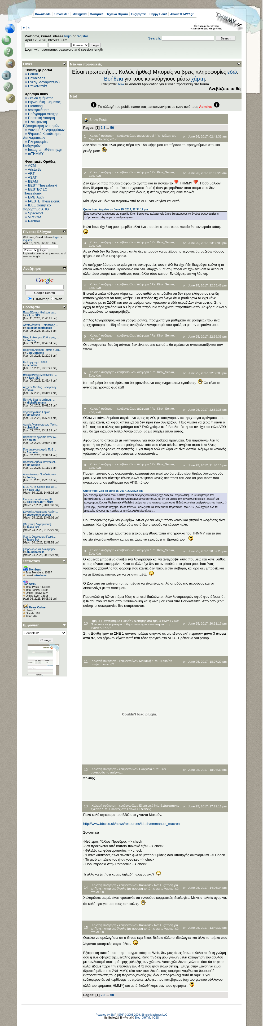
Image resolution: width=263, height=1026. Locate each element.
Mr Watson (33, 415)
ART (31, 173)
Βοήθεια (113, 79)
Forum (33, 74)
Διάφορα (143, 172)
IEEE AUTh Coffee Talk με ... (40, 486)
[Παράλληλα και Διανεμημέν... (40, 549)
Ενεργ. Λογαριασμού (44, 82)
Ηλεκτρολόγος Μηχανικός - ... (40, 374)
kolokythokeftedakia (39, 327)
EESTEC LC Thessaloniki (35, 191)
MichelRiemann (36, 402)
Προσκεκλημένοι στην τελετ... (40, 462)
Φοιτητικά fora (39, 110)
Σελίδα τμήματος (40, 98)
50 (112, 128)
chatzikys (32, 427)
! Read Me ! (61, 14)
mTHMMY (36, 154)
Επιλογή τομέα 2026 (35, 362)
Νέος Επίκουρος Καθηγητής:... (41, 337)
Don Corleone (35, 352)
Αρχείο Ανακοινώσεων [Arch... (40, 424)
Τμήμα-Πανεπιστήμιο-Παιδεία (111, 620)
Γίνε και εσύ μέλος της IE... (38, 499)
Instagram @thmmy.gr (45, 150)
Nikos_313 (33, 315)
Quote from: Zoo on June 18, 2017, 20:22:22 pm (113, 490)
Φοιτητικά (96, 14)
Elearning (35, 106)
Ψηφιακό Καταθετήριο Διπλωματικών (42, 136)
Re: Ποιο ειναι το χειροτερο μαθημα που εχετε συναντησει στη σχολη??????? (135, 624)
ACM (32, 165)
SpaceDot (35, 213)
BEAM (33, 181)
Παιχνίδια (145, 769)
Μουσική (145, 660)
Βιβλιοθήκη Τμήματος (44, 102)
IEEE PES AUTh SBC (40, 502)
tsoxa (30, 390)
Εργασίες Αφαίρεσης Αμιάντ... (40, 511)
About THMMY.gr (182, 14)
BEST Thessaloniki (42, 185)
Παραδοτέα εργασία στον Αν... (40, 437)
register (82, 36)
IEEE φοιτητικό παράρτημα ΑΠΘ (37, 207)
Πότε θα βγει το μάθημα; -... (39, 399)
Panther (34, 221)
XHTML (146, 1017)
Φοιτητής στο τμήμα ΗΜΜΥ (152, 620)
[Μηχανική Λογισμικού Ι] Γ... (39, 524)
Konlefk (31, 440)
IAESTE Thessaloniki (44, 201)
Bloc (137, 1017)
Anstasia (32, 452)
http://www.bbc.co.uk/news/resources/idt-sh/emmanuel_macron (131, 824)
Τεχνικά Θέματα (117, 14)
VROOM (34, 217)
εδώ (232, 72)
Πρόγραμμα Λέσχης (43, 114)
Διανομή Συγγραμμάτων (46, 130)
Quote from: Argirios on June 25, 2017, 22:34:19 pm (115, 209)
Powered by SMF (106, 1014)
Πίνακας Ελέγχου (37, 232)
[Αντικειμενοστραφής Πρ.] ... (39, 449)
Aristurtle (34, 169)
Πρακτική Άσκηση (41, 118)
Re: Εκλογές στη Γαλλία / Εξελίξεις (127, 809)
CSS (156, 1017)
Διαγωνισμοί (145, 135)
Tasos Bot (33, 527)
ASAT (32, 177)
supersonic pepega (39, 514)
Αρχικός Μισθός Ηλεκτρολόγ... (41, 387)
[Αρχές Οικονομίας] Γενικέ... (39, 536)
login (68, 36)
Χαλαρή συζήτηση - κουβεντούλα (112, 135)
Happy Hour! (158, 14)
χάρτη (198, 79)
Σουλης (31, 340)
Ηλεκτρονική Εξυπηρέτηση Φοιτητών (41, 124)
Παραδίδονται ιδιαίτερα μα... (39, 312)
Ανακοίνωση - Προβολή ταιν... (40, 474)
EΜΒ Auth (36, 197)
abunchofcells (35, 552)
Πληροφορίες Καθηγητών (35, 144)
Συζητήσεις (138, 14)
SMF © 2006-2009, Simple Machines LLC (142, 1014)
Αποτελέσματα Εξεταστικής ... (40, 325)
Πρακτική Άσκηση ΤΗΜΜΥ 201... (42, 349)
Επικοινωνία (37, 86)
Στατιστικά (31, 561)
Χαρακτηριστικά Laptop (36, 412)
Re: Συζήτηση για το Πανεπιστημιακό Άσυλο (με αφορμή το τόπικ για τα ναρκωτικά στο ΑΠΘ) (135, 888)
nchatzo (32, 365)
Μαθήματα (79, 14)
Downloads (43, 14)
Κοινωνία (145, 885)
